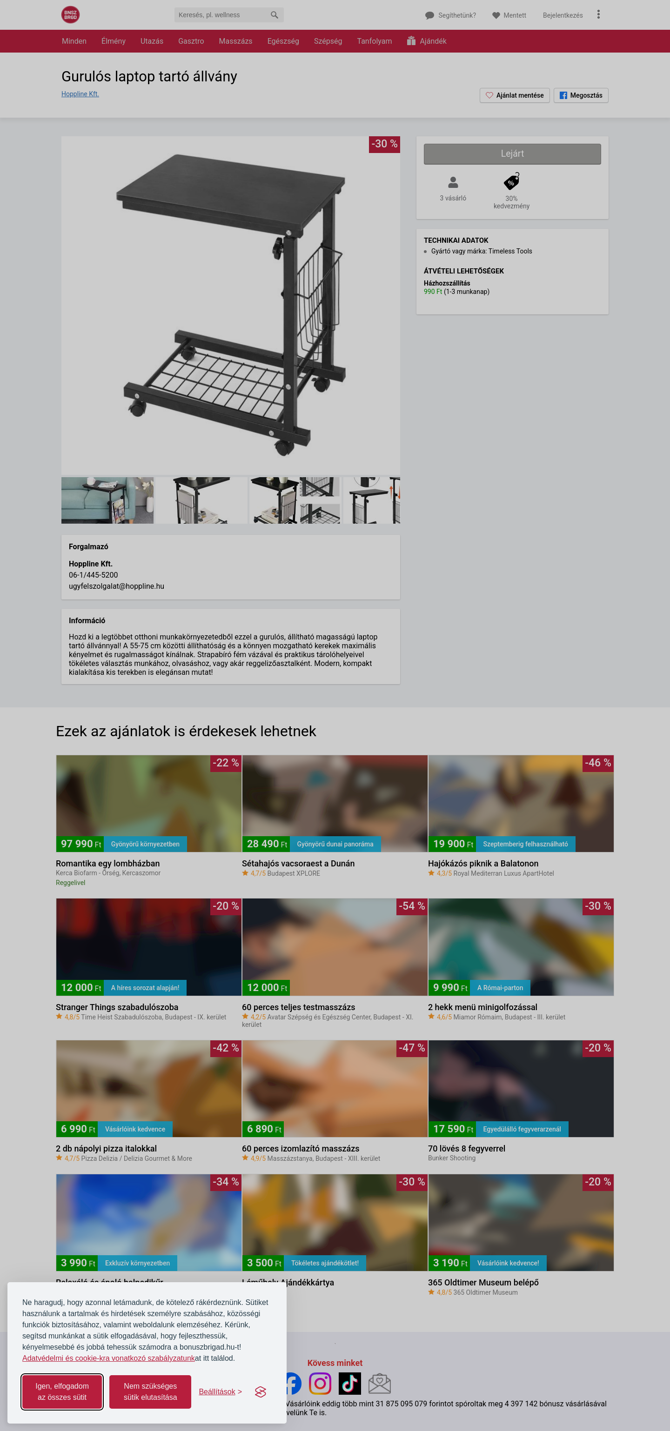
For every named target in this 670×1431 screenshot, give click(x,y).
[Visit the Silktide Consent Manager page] (260, 1392)
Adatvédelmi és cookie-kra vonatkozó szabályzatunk (108, 1358)
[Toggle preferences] (220, 1392)
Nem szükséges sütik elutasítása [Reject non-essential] (150, 1391)
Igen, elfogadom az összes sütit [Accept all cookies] (62, 1391)
